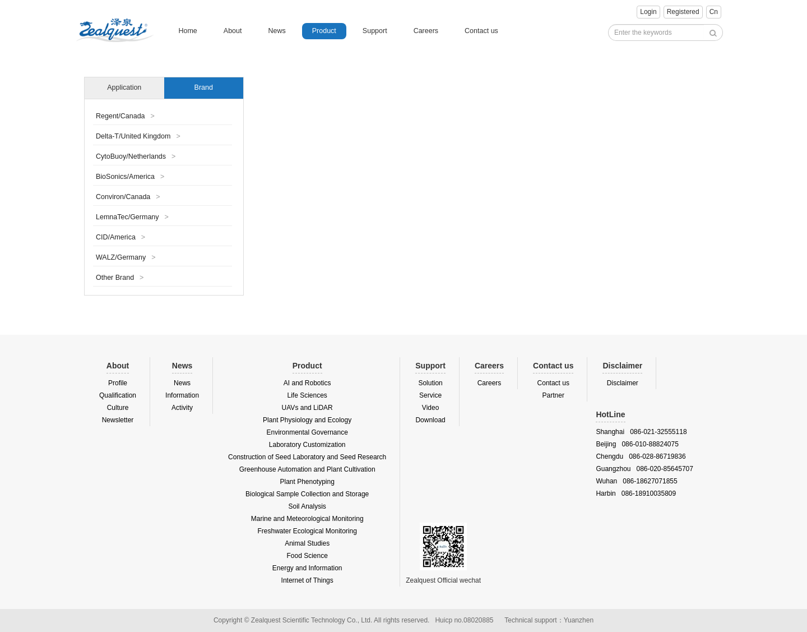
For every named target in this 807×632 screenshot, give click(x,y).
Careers (426, 31)
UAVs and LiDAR (307, 408)
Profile (117, 383)
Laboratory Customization (307, 445)
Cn (713, 12)
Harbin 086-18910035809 (636, 493)
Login (648, 12)
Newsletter (118, 420)
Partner (553, 395)
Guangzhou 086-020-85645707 (644, 469)
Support (375, 31)
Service (430, 395)
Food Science (306, 556)
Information (182, 395)
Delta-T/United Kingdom (138, 136)
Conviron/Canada (128, 197)
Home (187, 31)
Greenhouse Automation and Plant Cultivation (307, 469)
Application (124, 87)
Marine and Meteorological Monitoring (307, 519)
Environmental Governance (306, 432)
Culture (118, 408)
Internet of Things (307, 580)
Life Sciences (307, 395)
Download (430, 420)
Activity (182, 408)
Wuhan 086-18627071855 (636, 481)
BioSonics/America (130, 177)
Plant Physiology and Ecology (307, 420)
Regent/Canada (125, 116)
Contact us (481, 31)
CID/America (120, 237)
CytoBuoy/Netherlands (135, 156)
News (276, 31)
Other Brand (119, 278)
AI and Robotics (307, 383)
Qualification (117, 395)
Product (324, 31)
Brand (203, 87)
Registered (683, 12)
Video (430, 408)
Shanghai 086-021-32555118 (641, 432)
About (233, 31)
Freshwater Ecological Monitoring (306, 531)
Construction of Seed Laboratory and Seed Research (307, 457)
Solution (430, 383)
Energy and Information (307, 568)
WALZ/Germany (125, 257)
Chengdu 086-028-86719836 (640, 456)
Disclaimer (622, 383)
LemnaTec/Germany (132, 217)
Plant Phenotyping (307, 482)
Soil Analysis (307, 506)
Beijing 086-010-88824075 (637, 444)
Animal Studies (307, 543)
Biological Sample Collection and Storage (307, 494)
